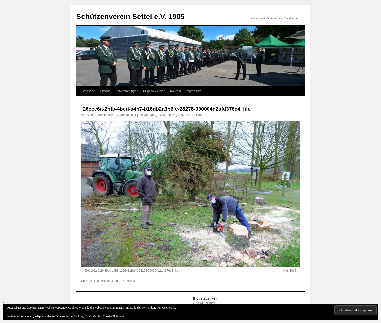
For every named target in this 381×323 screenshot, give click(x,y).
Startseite (88, 91)
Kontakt (175, 91)
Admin (91, 115)
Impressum (193, 91)
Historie (105, 91)
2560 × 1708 (187, 115)
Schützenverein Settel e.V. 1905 (130, 16)
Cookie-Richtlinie (113, 316)
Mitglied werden (154, 91)
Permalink (128, 281)
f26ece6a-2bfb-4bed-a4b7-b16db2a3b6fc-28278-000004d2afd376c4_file (131, 270)
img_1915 (289, 270)
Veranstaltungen (126, 91)
